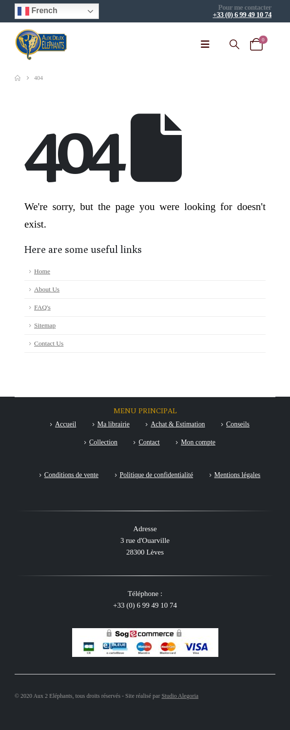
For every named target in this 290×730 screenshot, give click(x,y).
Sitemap (45, 325)
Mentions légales (237, 475)
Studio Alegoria (179, 695)
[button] (234, 44)
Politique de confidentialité (156, 475)
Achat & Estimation (178, 424)
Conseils (238, 424)
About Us (46, 289)
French (38, 11)
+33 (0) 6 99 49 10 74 (242, 15)
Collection (103, 442)
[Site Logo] (41, 44)
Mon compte (198, 442)
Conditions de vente (71, 475)
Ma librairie (113, 424)
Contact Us (48, 343)
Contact (148, 442)
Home (42, 271)
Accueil (65, 424)
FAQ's (42, 307)
